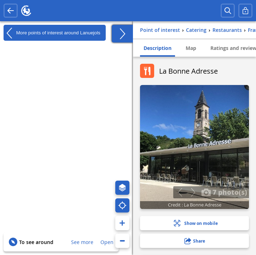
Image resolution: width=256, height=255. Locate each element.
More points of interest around (52, 33)
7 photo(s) (224, 192)
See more (82, 242)
